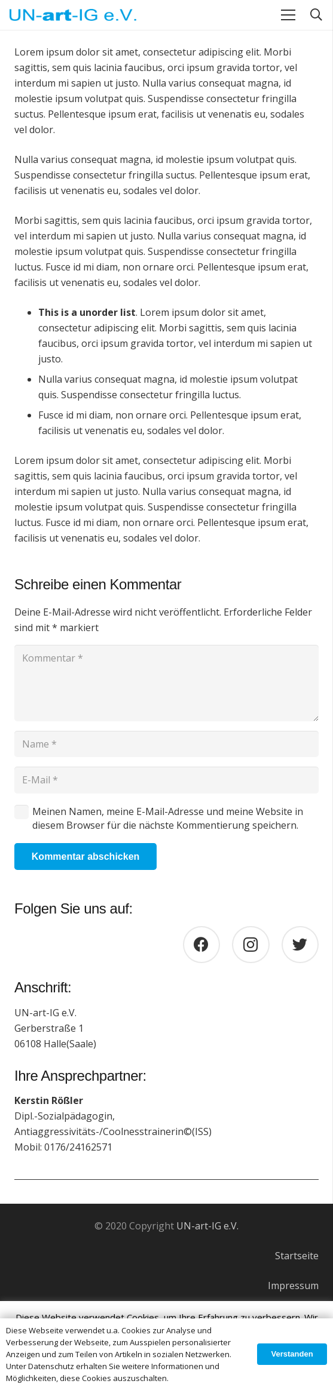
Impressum (293, 1285)
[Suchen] (316, 15)
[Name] (166, 744)
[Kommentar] (166, 683)
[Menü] (288, 15)
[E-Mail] (166, 780)
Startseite (297, 1255)
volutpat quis (265, 159)
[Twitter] (300, 945)
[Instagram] (251, 945)
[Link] (73, 15)
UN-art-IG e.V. (207, 1225)
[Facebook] (202, 945)
